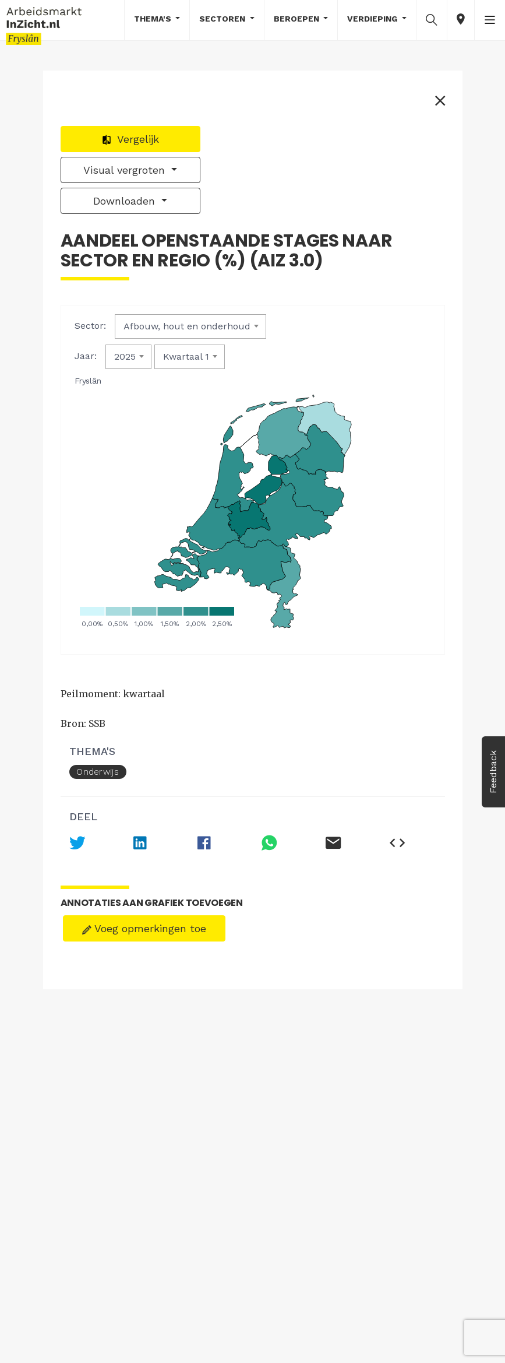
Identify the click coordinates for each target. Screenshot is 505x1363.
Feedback (493, 771)
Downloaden (125, 201)
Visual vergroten (125, 170)
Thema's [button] (154, 18)
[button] (431, 19)
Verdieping (373, 18)
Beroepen (298, 18)
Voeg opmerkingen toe (144, 928)
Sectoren (223, 18)
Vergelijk (130, 139)
